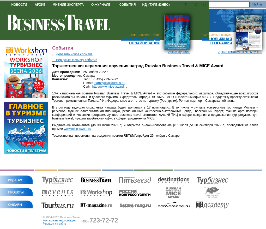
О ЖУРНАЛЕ (100, 5)
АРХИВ (40, 5)
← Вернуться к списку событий (74, 60)
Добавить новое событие (74, 54)
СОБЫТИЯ (127, 5)
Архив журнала (179, 52)
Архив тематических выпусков (240, 52)
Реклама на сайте (54, 223)
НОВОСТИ (19, 5)
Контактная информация (59, 220)
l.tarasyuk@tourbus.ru (109, 83)
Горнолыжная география (217, 41)
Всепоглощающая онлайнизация (140, 41)
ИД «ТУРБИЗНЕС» (156, 5)
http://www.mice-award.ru (110, 86)
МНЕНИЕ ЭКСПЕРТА (68, 5)
